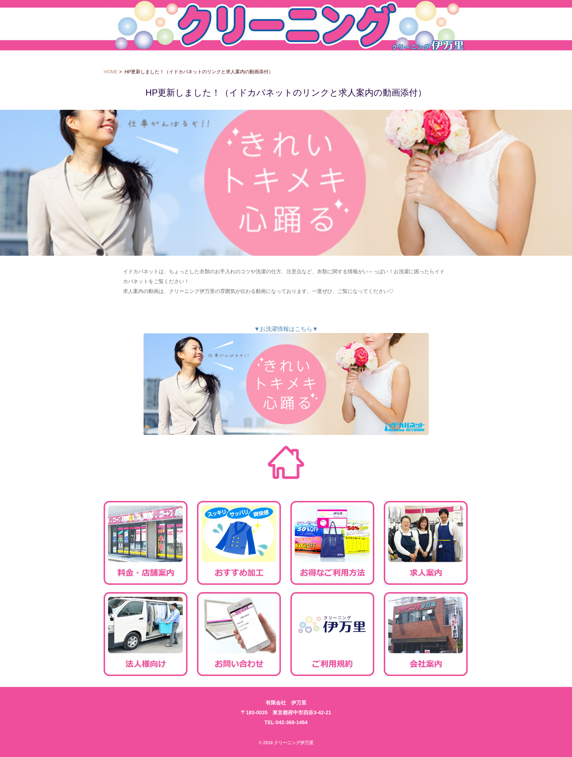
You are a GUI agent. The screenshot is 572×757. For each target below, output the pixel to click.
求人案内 (426, 543)
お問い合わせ (239, 634)
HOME (111, 71)
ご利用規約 (332, 634)
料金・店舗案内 (146, 543)
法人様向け (146, 634)
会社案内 (426, 634)
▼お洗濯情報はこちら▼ (286, 380)
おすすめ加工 (239, 543)
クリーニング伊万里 (286, 25)
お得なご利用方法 (332, 543)
